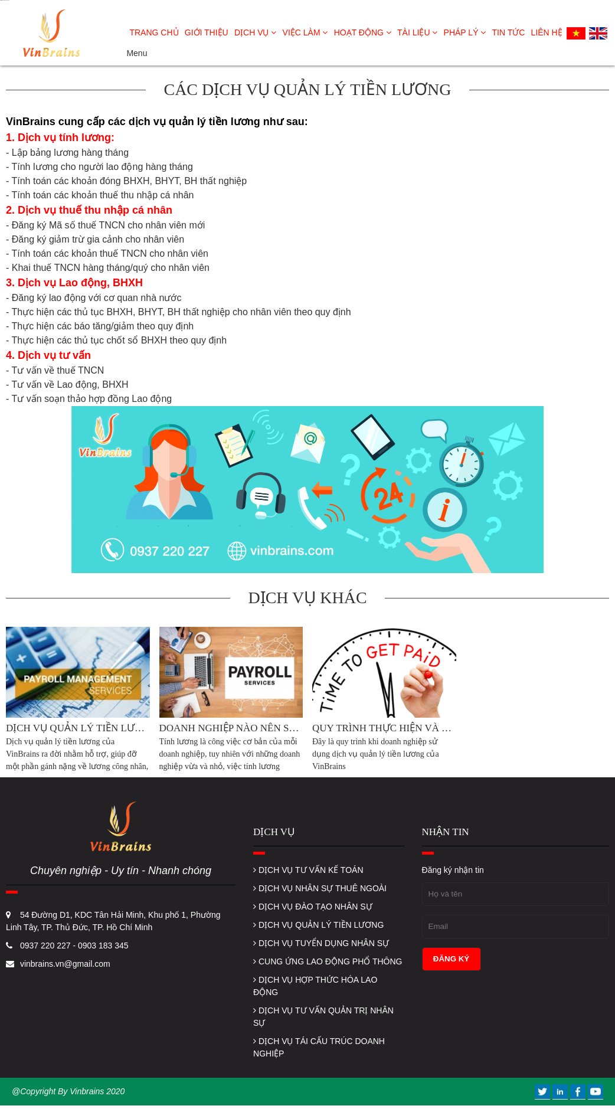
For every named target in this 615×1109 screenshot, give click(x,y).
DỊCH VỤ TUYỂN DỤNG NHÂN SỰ (321, 943)
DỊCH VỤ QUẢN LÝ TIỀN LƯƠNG (318, 925)
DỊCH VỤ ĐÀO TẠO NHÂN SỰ (312, 906)
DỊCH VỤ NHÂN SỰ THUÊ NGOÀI (320, 888)
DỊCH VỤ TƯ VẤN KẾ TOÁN (308, 870)
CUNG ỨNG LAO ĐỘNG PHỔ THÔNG (327, 961)
